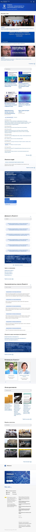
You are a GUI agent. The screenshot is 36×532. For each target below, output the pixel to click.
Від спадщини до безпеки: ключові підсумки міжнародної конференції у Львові (11, 105)
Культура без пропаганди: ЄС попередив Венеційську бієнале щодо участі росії (18, 148)
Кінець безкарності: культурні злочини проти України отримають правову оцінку (18, 141)
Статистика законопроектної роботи (11, 339)
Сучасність (9, 181)
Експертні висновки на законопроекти (11, 336)
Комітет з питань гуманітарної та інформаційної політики (25, 526)
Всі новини (28, 155)
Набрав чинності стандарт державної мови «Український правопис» (24, 105)
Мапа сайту (20, 517)
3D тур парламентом (11, 177)
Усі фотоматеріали (26, 461)
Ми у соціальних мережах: (11, 490)
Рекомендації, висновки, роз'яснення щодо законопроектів (15, 338)
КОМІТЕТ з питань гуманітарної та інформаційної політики (15, 6)
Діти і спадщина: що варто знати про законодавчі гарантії (14, 138)
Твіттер (14, 492)
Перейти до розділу (29, 167)
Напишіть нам (7, 204)
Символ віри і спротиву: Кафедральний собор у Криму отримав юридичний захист (18, 135)
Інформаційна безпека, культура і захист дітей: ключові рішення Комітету (10, 112)
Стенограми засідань (8, 273)
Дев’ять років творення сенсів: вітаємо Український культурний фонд (16, 127)
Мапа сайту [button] (8, 487)
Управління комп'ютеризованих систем (25, 523)
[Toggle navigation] (1, 2)
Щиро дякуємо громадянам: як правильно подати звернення (13, 43)
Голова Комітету (11, 375)
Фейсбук (8, 492)
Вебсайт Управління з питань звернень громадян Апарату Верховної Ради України (24, 510)
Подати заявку (8, 261)
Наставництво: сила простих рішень (15, 144)
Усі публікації (31, 63)
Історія (8, 179)
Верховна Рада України (12, 9)
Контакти (15, 117)
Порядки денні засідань (9, 270)
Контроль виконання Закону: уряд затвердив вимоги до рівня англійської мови (11, 85)
